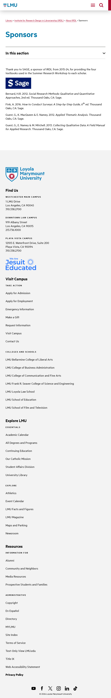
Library (9, 20)
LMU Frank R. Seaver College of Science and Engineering (40, 383)
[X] (50, 688)
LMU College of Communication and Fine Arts (33, 375)
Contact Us (12, 341)
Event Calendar (15, 501)
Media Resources (16, 576)
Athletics (11, 493)
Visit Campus (14, 333)
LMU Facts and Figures (19, 509)
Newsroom (12, 533)
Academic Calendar (17, 434)
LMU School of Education (21, 399)
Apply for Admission (18, 293)
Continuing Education (19, 451)
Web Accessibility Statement (23, 667)
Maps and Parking (16, 525)
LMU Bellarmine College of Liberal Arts (29, 359)
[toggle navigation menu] (93, 5)
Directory (11, 619)
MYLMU (10, 627)
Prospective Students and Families (26, 584)
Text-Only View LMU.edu (21, 651)
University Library (16, 475)
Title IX (10, 659)
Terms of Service (16, 643)
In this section (17, 52)
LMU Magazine (15, 517)
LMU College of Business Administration (30, 367)
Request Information (18, 325)
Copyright (12, 603)
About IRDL (71, 20)
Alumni (10, 560)
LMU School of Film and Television (26, 407)
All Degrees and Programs (21, 442)
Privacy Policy (14, 675)
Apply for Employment (19, 301)
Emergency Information (20, 309)
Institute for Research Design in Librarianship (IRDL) (39, 20)
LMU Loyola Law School (20, 391)
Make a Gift (12, 317)
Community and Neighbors (22, 568)
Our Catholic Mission (18, 459)
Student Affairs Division (20, 467)
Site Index (12, 635)
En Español (12, 611)
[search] (101, 5)
